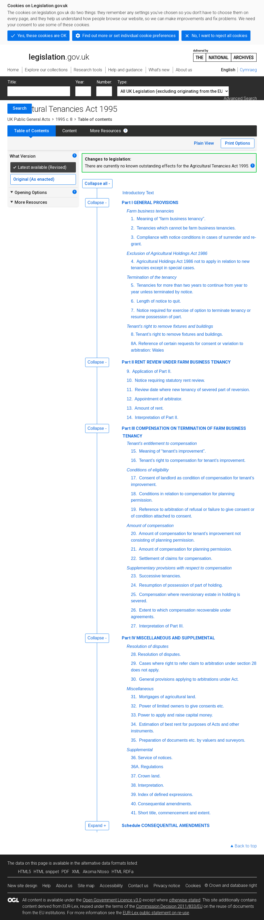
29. (134, 663)
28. (134, 654)
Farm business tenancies (150, 211)
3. (133, 237)
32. (134, 706)
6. (133, 301)
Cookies (193, 885)
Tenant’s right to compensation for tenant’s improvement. (192, 460)
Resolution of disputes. (159, 654)
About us (64, 885)
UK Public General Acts (28, 119)
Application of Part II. (151, 371)
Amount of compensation (150, 525)
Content (69, 130)
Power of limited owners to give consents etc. (181, 706)
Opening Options (28, 192)
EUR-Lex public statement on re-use (156, 912)
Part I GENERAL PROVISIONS (150, 202)
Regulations (152, 766)
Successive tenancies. (159, 576)
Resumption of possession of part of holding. (180, 585)
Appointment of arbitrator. (158, 399)
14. (130, 417)
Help (46, 885)
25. (134, 594)
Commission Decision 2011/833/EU (169, 906)
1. (133, 218)
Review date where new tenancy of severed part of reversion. (192, 389)
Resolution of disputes (147, 646)
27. (134, 626)
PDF (65, 871)
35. (134, 740)
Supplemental (140, 750)
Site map (86, 885)
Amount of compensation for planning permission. (185, 549)
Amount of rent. (149, 408)
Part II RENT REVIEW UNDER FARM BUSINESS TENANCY (176, 362)
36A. (135, 766)
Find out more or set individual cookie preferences (129, 35)
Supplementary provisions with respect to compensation (179, 568)
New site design (22, 885)
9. (128, 371)
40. (134, 804)
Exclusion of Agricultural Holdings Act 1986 (167, 253)
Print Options (237, 143)
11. (130, 389)
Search (20, 108)
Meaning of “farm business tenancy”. (170, 218)
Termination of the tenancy (152, 277)
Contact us (138, 885)
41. (134, 813)
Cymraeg (248, 69)
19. (134, 509)
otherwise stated (184, 900)
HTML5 (24, 871)
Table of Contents (31, 130)
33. (134, 715)
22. (134, 558)
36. (134, 757)
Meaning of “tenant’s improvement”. (172, 451)
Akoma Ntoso (96, 871)
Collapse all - (97, 183)
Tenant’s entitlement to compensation (162, 443)
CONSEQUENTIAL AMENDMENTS (175, 825)
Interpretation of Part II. (156, 417)
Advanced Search (240, 98)
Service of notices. (155, 757)
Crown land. (149, 776)
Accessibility (111, 885)
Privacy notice (167, 885)
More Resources (105, 130)
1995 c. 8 (63, 119)
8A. (134, 343)
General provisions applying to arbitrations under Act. (188, 679)
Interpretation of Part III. (161, 626)
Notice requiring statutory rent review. (169, 380)
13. (130, 408)
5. (133, 285)
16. (134, 460)
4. (133, 261)
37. (134, 776)
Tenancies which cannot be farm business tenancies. (186, 228)
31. (134, 697)
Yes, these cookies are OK (42, 35)
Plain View (204, 143)
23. (134, 576)
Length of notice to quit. (158, 301)
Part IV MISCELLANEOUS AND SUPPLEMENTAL (168, 637)
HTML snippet (46, 871)
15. (134, 451)
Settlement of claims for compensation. (175, 558)
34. (134, 724)
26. (134, 610)
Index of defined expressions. (165, 794)
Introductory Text (138, 193)
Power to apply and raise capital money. (175, 715)
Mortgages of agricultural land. (167, 697)
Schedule (131, 825)
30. (134, 679)
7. (133, 310)
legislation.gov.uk (48, 55)
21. (134, 549)
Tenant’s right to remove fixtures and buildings (170, 326)
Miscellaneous (140, 689)
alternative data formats (103, 863)
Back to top (246, 845)
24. (134, 585)
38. (134, 785)
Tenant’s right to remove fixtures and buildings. (179, 334)
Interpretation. (151, 785)
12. (130, 399)
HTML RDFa (122, 871)
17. (134, 478)
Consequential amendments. (165, 804)
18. (134, 494)
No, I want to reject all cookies (219, 35)
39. (134, 794)
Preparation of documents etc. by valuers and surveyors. (191, 740)
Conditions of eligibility (148, 470)
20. (134, 533)
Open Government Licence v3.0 (112, 900)
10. (130, 380)
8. (133, 334)
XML (76, 871)
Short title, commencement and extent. (174, 813)
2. (133, 228)
